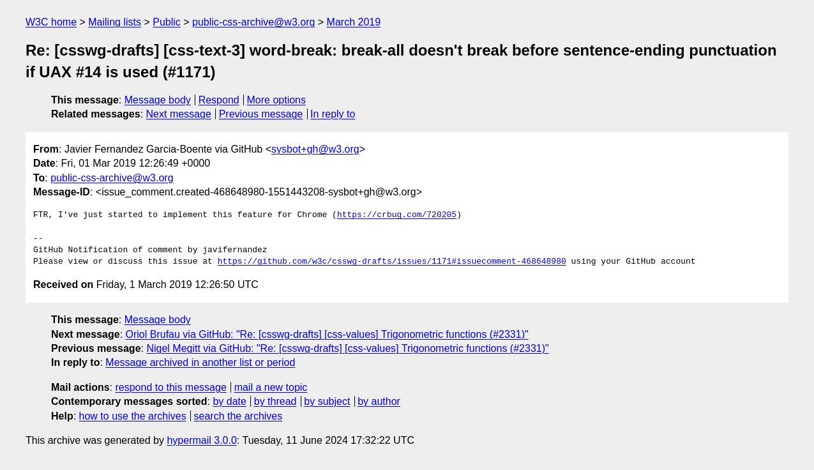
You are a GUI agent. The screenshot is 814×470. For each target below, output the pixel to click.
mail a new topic (271, 387)
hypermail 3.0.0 (201, 440)
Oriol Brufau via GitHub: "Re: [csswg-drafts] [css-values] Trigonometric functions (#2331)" (327, 334)
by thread (275, 401)
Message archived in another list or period (200, 362)
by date (229, 401)
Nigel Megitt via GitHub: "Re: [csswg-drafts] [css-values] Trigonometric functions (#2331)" (347, 348)
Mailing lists (114, 22)
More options (276, 100)
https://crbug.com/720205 (396, 215)
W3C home (51, 22)
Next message (178, 114)
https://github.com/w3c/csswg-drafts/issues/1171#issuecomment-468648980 (392, 262)
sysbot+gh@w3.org (315, 149)
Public (167, 22)
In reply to (332, 114)
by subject (327, 401)
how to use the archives (132, 416)
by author (379, 401)
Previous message (261, 114)
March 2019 (354, 22)
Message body (157, 100)
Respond (219, 100)
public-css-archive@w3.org (253, 22)
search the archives (238, 416)
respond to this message (170, 387)
